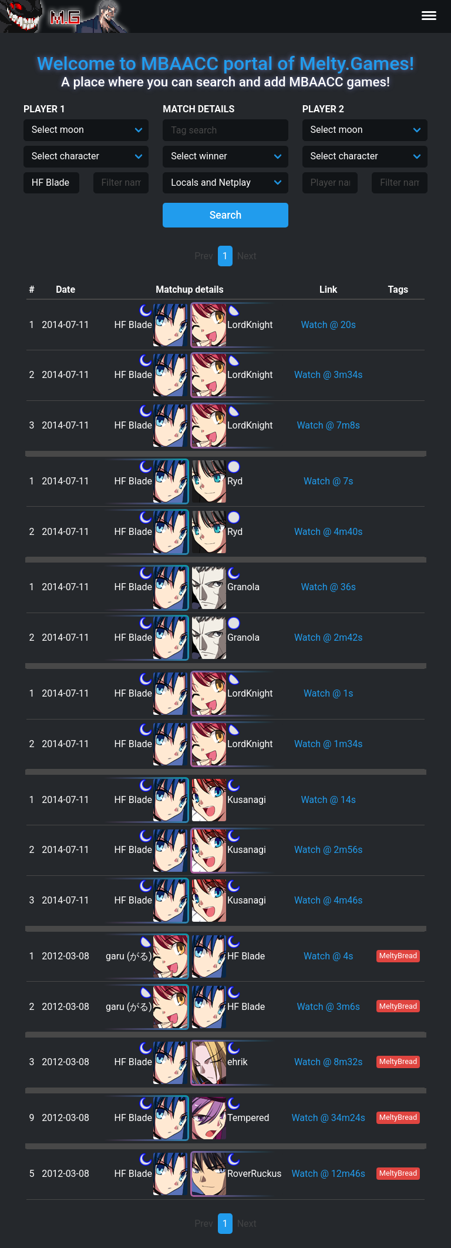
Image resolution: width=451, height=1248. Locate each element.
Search (226, 215)
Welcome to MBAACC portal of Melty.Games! (225, 63)
